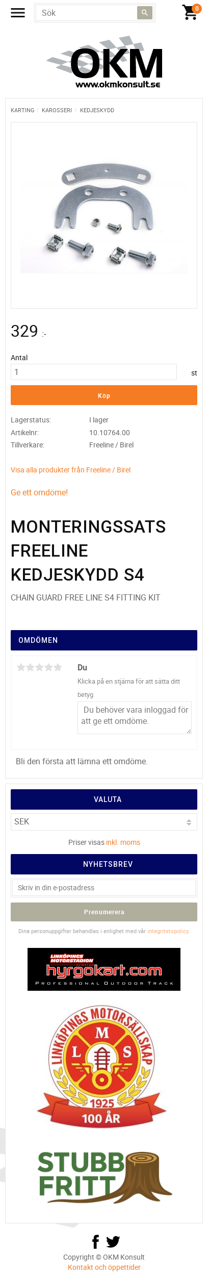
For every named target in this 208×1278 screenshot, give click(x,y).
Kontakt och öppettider (104, 1267)
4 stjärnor (48, 667)
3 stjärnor (39, 667)
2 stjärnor (30, 667)
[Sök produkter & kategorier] (95, 13)
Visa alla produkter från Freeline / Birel (71, 469)
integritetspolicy (167, 931)
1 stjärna (20, 667)
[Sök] (144, 12)
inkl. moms (123, 842)
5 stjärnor (57, 667)
